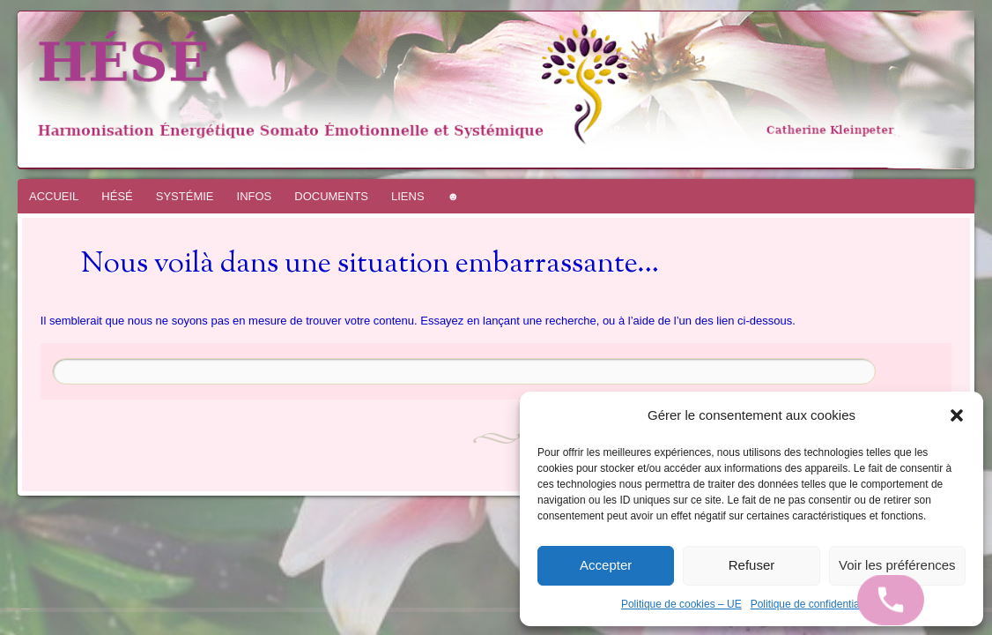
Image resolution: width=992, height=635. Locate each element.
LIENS (408, 196)
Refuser (752, 564)
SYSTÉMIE (185, 196)
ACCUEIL (53, 196)
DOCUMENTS (331, 196)
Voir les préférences (897, 564)
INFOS (254, 196)
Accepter (606, 564)
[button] (957, 415)
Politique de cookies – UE (681, 604)
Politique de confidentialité (812, 604)
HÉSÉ (116, 196)
